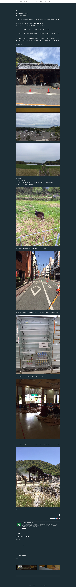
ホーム (21, 1)
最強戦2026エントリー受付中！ (21, 545)
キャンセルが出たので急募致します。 (21, 557)
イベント (49, 1)
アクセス (30, 1)
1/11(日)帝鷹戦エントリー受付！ (21, 555)
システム (25, 1)
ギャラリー (54, 1)
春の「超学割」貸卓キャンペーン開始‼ (22, 536)
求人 (45, 1)
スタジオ (41, 1)
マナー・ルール (35, 1)
